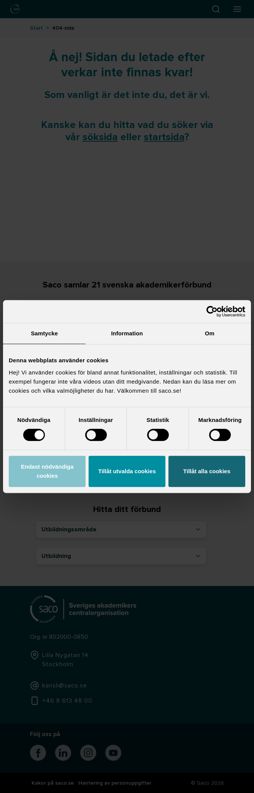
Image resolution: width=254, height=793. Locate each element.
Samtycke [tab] (44, 333)
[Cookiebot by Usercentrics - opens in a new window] (212, 311)
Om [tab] (209, 333)
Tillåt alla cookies (206, 471)
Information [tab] (127, 333)
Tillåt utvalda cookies (127, 471)
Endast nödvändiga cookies (47, 471)
